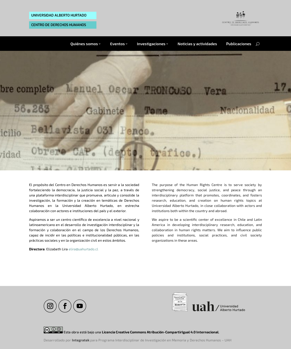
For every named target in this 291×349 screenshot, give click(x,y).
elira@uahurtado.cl (83, 249)
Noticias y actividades (197, 44)
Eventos (117, 44)
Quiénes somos (84, 44)
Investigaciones (151, 44)
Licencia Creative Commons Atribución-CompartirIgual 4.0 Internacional (160, 332)
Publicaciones (238, 44)
